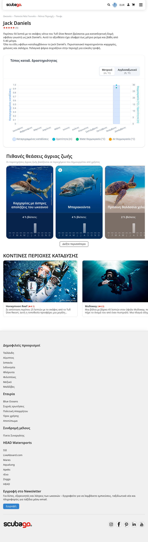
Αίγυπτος (8, 357)
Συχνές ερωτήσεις (13, 406)
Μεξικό (7, 382)
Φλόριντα (8, 372)
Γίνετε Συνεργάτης (13, 435)
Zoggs (7, 479)
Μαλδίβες (9, 386)
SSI (5, 450)
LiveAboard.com (12, 455)
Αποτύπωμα (10, 421)
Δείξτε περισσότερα (74, 244)
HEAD (6, 484)
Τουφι (59, 16)
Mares (7, 460)
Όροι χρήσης (11, 416)
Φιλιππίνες (9, 377)
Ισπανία (8, 362)
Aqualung (9, 464)
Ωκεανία (7, 16)
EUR (122, 5)
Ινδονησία (9, 367)
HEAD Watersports (17, 443)
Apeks (6, 469)
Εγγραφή (11, 506)
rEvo (5, 474)
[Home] (14, 5)
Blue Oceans (10, 401)
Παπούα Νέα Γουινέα (25, 16)
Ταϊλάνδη (8, 353)
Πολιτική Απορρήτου (15, 411)
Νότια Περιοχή (46, 16)
